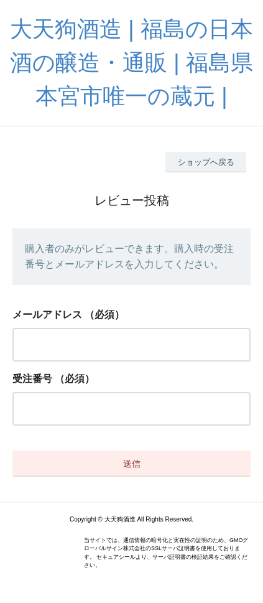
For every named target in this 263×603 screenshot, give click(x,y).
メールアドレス (47, 314)
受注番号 (32, 378)
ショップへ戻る (206, 162)
